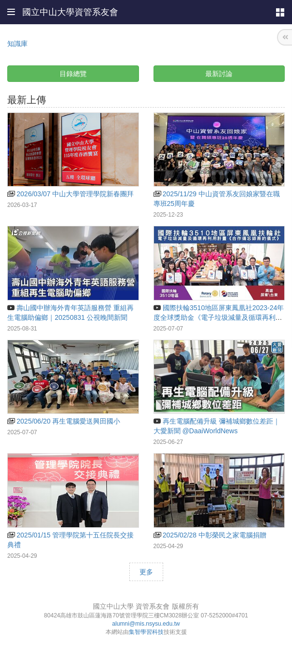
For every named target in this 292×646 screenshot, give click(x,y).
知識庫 (17, 43)
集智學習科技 (146, 632)
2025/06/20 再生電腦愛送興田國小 (63, 421)
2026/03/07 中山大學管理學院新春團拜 (70, 194)
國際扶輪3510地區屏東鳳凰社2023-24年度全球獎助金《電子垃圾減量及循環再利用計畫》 (219, 317)
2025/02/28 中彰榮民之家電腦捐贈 (210, 535)
